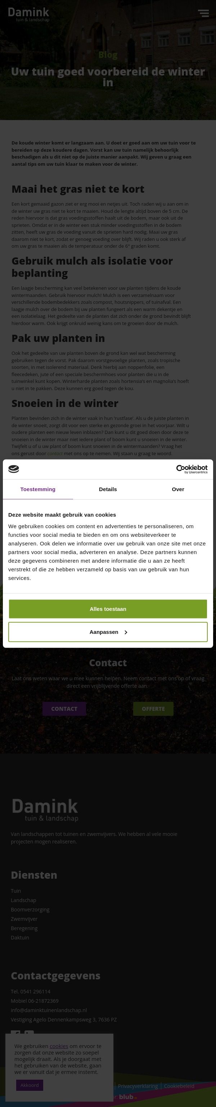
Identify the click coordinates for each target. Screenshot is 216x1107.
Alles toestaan (108, 608)
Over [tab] (178, 489)
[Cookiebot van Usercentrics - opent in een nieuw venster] (176, 469)
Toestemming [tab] (38, 489)
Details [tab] (108, 489)
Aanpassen (108, 631)
